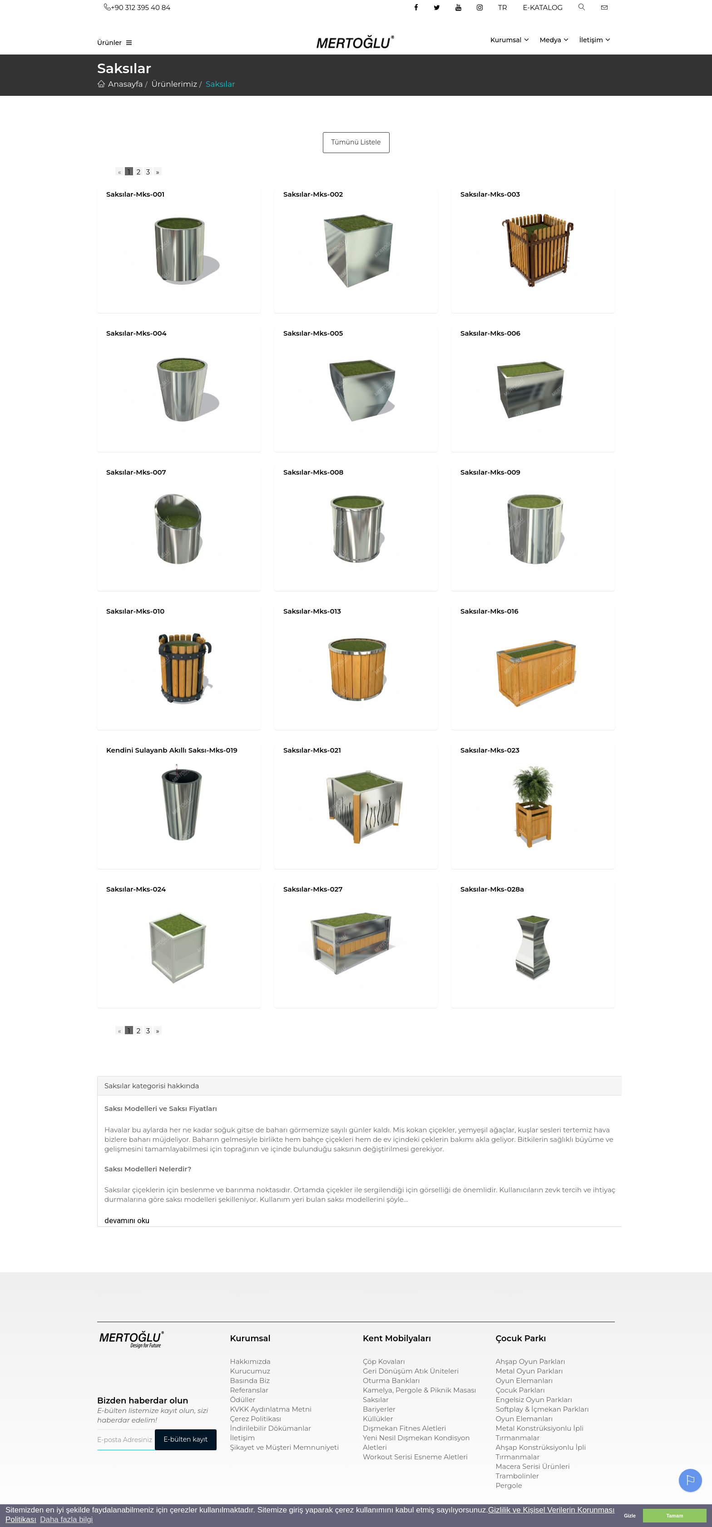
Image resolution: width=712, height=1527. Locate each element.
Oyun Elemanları (524, 1380)
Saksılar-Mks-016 (489, 611)
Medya (553, 39)
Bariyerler (379, 1409)
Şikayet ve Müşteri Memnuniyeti (284, 1447)
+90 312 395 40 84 (137, 7)
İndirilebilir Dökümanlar (271, 1428)
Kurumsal (509, 39)
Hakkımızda (250, 1361)
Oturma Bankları (391, 1380)
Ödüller (243, 1399)
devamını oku (126, 1220)
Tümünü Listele (356, 142)
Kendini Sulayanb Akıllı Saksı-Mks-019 (171, 750)
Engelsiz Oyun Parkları (534, 1399)
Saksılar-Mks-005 (313, 333)
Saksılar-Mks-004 (136, 333)
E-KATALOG (543, 7)
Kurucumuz (250, 1371)
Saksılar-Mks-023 (489, 750)
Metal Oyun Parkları (529, 1371)
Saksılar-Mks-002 (313, 194)
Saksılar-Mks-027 (312, 889)
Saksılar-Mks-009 (490, 472)
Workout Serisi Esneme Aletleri (415, 1457)
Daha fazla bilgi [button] (66, 1519)
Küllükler (378, 1418)
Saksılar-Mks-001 (135, 194)
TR (502, 7)
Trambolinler (517, 1476)
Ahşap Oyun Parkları (530, 1361)
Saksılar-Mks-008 (313, 472)
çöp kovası (248, 1292)
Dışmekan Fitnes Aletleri (404, 1428)
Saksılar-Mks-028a (492, 889)
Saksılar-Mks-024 (136, 889)
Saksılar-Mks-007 (136, 472)
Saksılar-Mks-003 (490, 194)
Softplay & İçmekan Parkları (542, 1409)
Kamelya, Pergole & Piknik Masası (419, 1390)
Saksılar (376, 1399)
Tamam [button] (674, 1515)
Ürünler (109, 43)
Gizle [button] (630, 1515)
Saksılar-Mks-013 (312, 611)
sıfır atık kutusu (390, 1292)
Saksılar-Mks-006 (490, 333)
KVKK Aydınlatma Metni (271, 1409)
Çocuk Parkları (520, 1390)
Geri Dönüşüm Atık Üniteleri (411, 1371)
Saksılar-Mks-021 (312, 750)
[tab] (104, 1062)
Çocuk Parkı (118, 1292)
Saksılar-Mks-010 (135, 611)
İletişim (594, 39)
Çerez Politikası (256, 1418)
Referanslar (249, 1390)
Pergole (509, 1485)
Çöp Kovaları (384, 1361)
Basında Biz (250, 1380)
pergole (509, 1292)
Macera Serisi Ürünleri (533, 1466)
